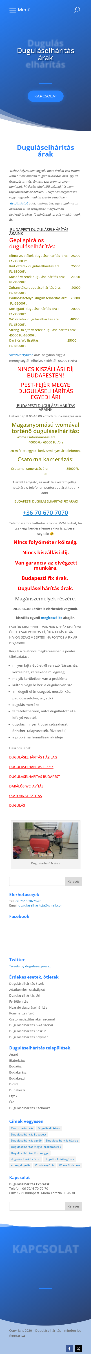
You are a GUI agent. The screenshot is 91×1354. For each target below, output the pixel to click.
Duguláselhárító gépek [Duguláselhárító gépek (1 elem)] (59, 1159)
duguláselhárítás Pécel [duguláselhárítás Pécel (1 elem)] (25, 1159)
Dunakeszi (17, 1090)
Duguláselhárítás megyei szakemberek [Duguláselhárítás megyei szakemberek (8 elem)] (36, 1147)
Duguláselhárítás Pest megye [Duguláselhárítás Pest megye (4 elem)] (30, 1153)
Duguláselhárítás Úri (24, 995)
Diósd (13, 1084)
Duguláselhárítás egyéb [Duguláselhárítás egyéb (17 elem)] (26, 1140)
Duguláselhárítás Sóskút (27, 1031)
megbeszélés (51, 617)
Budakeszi (17, 1078)
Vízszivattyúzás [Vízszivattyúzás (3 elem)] (45, 1165)
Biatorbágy (17, 1060)
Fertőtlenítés (18, 1001)
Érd (11, 1102)
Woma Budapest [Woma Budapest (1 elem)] (69, 1165)
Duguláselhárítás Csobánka (30, 1108)
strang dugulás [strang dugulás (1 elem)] (21, 1165)
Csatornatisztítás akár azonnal (32, 1019)
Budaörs (15, 1066)
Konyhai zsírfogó (21, 1013)
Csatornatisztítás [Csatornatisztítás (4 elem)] (22, 1128)
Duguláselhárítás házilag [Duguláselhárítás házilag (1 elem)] (62, 1140)
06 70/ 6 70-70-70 (28, 901)
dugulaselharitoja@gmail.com (40, 905)
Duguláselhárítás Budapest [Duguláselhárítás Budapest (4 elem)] (28, 1134)
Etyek (13, 1096)
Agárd (13, 1054)
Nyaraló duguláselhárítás (28, 1007)
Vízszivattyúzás (21, 354)
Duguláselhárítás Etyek (26, 983)
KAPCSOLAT (45, 96)
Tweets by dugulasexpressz (30, 966)
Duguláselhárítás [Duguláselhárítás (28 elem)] (49, 1128)
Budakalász (18, 1072)
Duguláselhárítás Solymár (28, 1037)
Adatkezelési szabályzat (27, 989)
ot (19, 203)
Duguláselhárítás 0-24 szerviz (31, 1025)
